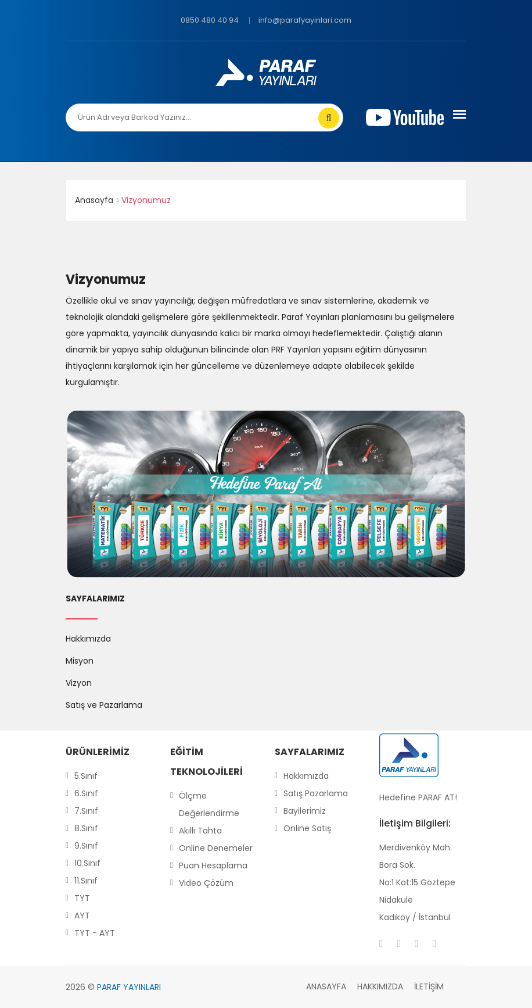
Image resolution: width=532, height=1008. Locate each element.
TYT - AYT (94, 933)
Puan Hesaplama (213, 865)
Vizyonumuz (106, 279)
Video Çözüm (206, 883)
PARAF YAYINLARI (129, 987)
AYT (82, 915)
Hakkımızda (88, 638)
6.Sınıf (86, 793)
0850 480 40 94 (210, 20)
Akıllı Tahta (200, 830)
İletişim (429, 986)
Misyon (80, 661)
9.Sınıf (86, 846)
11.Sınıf (86, 880)
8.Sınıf (86, 828)
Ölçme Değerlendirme (209, 804)
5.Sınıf (86, 776)
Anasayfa (94, 200)
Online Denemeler (216, 848)
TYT (82, 898)
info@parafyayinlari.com (304, 20)
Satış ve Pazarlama (104, 705)
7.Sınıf (86, 811)
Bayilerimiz (304, 811)
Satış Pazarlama (315, 793)
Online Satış (307, 828)
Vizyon (79, 683)
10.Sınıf (87, 863)
